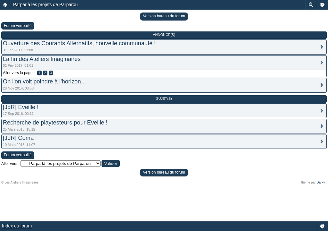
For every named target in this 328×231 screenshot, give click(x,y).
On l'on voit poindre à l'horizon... (44, 81)
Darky (321, 182)
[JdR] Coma (18, 138)
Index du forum (17, 225)
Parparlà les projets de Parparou (45, 4)
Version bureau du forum (164, 16)
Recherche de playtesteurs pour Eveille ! (55, 122)
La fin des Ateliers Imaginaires (42, 59)
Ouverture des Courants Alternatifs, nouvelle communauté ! (79, 43)
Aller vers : (10, 163)
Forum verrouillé (18, 25)
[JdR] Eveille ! (20, 107)
